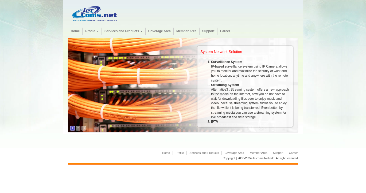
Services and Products (123, 31)
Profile (92, 31)
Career (225, 31)
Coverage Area (159, 31)
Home (75, 31)
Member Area (186, 31)
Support (208, 31)
